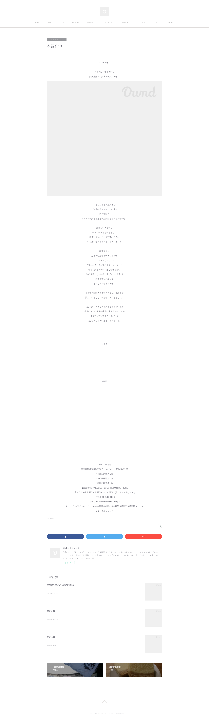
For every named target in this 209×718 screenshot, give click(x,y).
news (157, 22)
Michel (104, 381)
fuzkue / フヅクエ (101, 209)
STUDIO (171, 22)
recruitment (109, 22)
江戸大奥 (51, 637)
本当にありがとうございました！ (62, 585)
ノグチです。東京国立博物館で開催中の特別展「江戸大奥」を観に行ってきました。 (80, 643)
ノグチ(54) (50, 518)
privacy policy (127, 22)
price (62, 22)
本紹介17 (51, 611)
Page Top (104, 702)
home (37, 22)
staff (49, 22)
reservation (91, 22)
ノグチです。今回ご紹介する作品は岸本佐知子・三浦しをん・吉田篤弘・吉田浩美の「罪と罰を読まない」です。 (91, 617)
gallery (143, 22)
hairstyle (75, 22)
